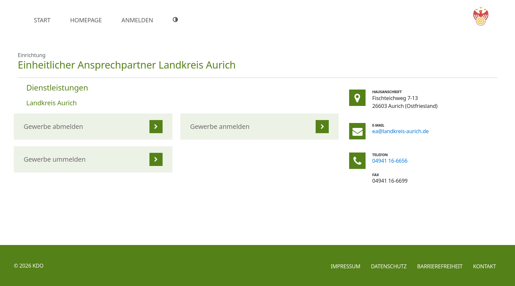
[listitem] (93, 126)
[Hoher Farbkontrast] (176, 19)
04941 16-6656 (390, 160)
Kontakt (484, 266)
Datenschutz (389, 266)
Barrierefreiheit (439, 266)
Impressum (346, 266)
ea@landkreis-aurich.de (400, 131)
